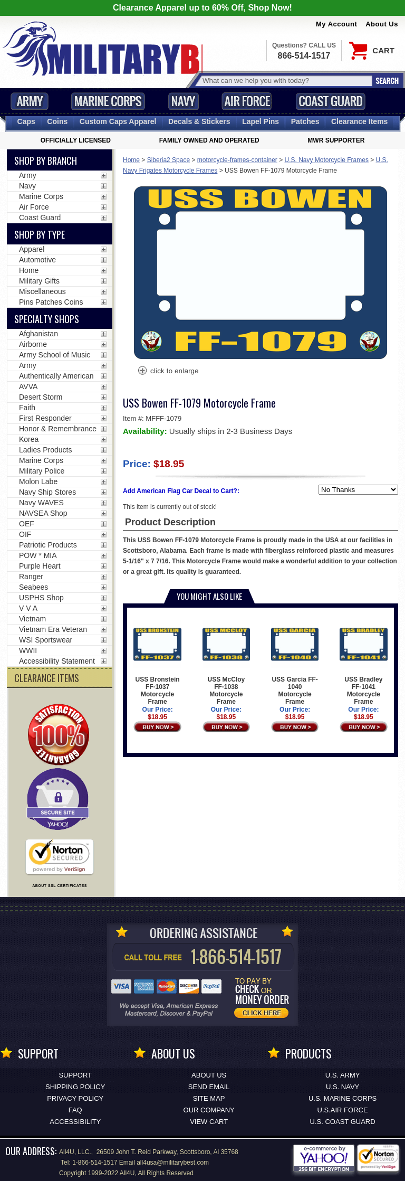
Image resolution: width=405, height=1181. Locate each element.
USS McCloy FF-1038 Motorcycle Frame (226, 662)
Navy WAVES (41, 502)
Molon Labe (38, 481)
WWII (28, 650)
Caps (26, 121)
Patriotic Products (48, 545)
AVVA (28, 386)
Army (30, 101)
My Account (336, 24)
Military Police (41, 471)
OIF (25, 534)
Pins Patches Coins (51, 302)
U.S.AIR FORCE (342, 1110)
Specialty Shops (46, 319)
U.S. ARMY (342, 1075)
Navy (183, 101)
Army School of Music (54, 355)
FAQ (75, 1110)
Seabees (33, 587)
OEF (26, 523)
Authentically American (56, 376)
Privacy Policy (75, 1098)
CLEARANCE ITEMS (46, 678)
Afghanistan (38, 333)
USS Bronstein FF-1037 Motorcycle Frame (157, 662)
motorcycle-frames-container (237, 160)
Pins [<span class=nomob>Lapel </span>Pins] (260, 121)
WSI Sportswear (45, 640)
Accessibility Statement (57, 661)
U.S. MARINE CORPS (342, 1098)
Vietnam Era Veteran (53, 629)
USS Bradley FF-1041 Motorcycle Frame (364, 662)
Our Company (209, 1110)
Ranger (31, 576)
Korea (28, 439)
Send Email (209, 1087)
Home (131, 160)
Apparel (31, 249)
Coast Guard (330, 101)
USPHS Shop (41, 597)
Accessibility (75, 1122)
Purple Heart (40, 566)
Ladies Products (45, 450)
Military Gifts (39, 281)
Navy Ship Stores (47, 492)
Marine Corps (108, 101)
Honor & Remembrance (58, 428)
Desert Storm (40, 397)
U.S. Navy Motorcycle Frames (327, 160)
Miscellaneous (42, 291)
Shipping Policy (75, 1087)
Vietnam (32, 619)
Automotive (37, 260)
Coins (57, 121)
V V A (28, 608)
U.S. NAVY (342, 1087)
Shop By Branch (45, 160)
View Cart (209, 1122)
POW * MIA (38, 555)
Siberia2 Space (168, 160)
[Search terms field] (285, 80)
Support (75, 1075)
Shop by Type (39, 234)
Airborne (33, 344)
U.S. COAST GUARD (342, 1122)
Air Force (246, 101)
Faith (27, 407)
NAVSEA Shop (43, 513)
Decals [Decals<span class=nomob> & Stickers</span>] (199, 121)
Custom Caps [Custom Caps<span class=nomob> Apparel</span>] (118, 121)
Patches (305, 121)
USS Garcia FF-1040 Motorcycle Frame (295, 662)
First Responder (45, 418)
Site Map (209, 1098)
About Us (381, 24)
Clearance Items (359, 121)
